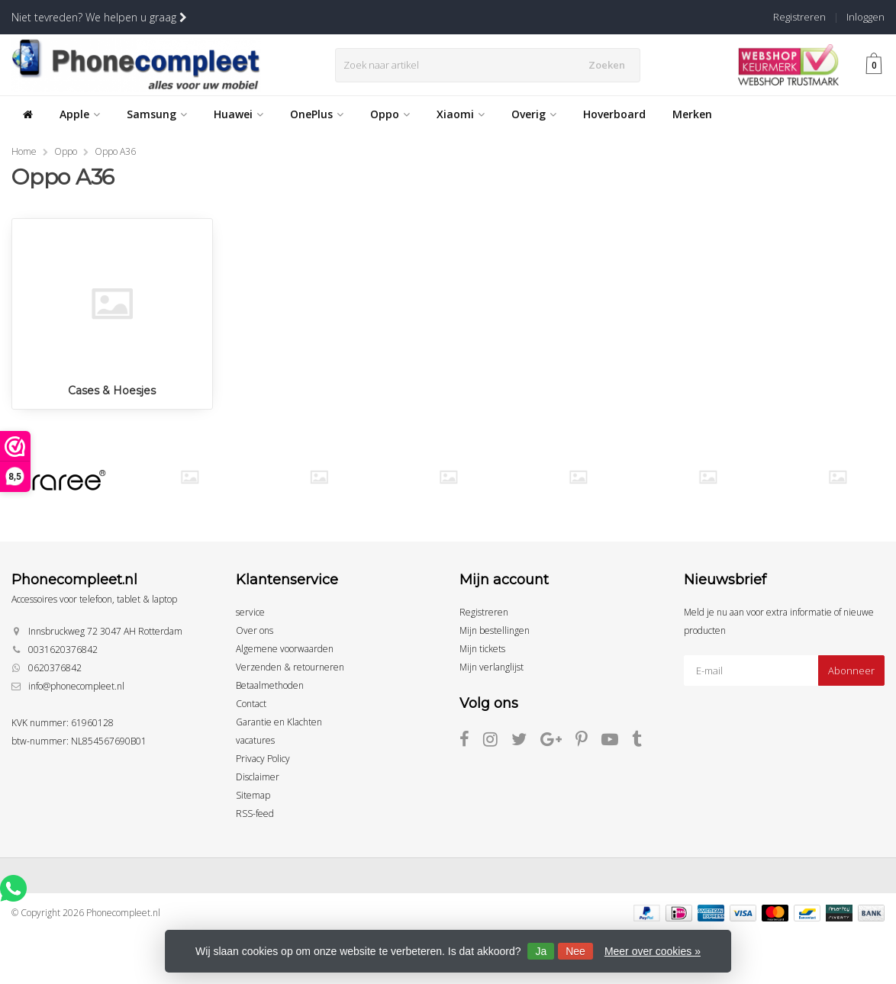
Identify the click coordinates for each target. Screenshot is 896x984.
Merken (692, 114)
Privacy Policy (263, 758)
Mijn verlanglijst (491, 667)
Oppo (390, 114)
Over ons (254, 630)
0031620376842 (63, 649)
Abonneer (851, 670)
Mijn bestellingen (494, 630)
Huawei (238, 114)
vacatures (255, 740)
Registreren (799, 17)
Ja (540, 951)
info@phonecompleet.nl (76, 686)
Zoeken (610, 65)
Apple (80, 114)
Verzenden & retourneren (290, 667)
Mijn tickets (482, 648)
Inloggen (865, 17)
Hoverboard (614, 114)
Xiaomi (461, 114)
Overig (533, 114)
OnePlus (316, 114)
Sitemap (253, 795)
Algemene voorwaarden (285, 648)
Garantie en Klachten (279, 721)
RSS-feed (255, 813)
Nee (575, 951)
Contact (251, 703)
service (250, 612)
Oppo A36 (115, 151)
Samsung (157, 114)
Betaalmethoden (270, 685)
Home (24, 151)
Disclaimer (257, 776)
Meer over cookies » (652, 951)
